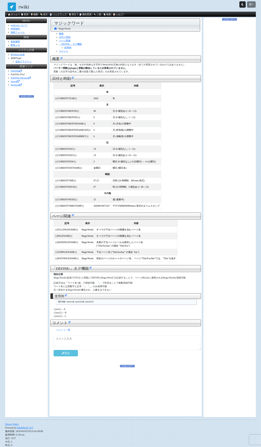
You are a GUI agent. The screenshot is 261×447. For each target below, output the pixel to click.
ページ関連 (65, 40)
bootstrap (16, 85)
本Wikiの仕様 (17, 54)
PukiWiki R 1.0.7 (25, 428)
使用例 (67, 47)
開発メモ (15, 45)
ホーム (13, 14)
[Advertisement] (127, 391)
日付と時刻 (65, 37)
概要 (61, 33)
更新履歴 (15, 41)
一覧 (97, 14)
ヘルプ (118, 14)
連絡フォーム (18, 32)
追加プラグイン (23, 61)
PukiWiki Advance (21, 78)
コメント (63, 51)
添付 (72, 14)
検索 (107, 14)
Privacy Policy (12, 424)
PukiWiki (16, 71)
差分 (44, 14)
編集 (34, 14)
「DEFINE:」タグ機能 (70, 44)
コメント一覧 (63, 330)
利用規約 (15, 29)
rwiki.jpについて (19, 25)
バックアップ (58, 14)
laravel (15, 81)
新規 (24, 14)
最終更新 (85, 14)
